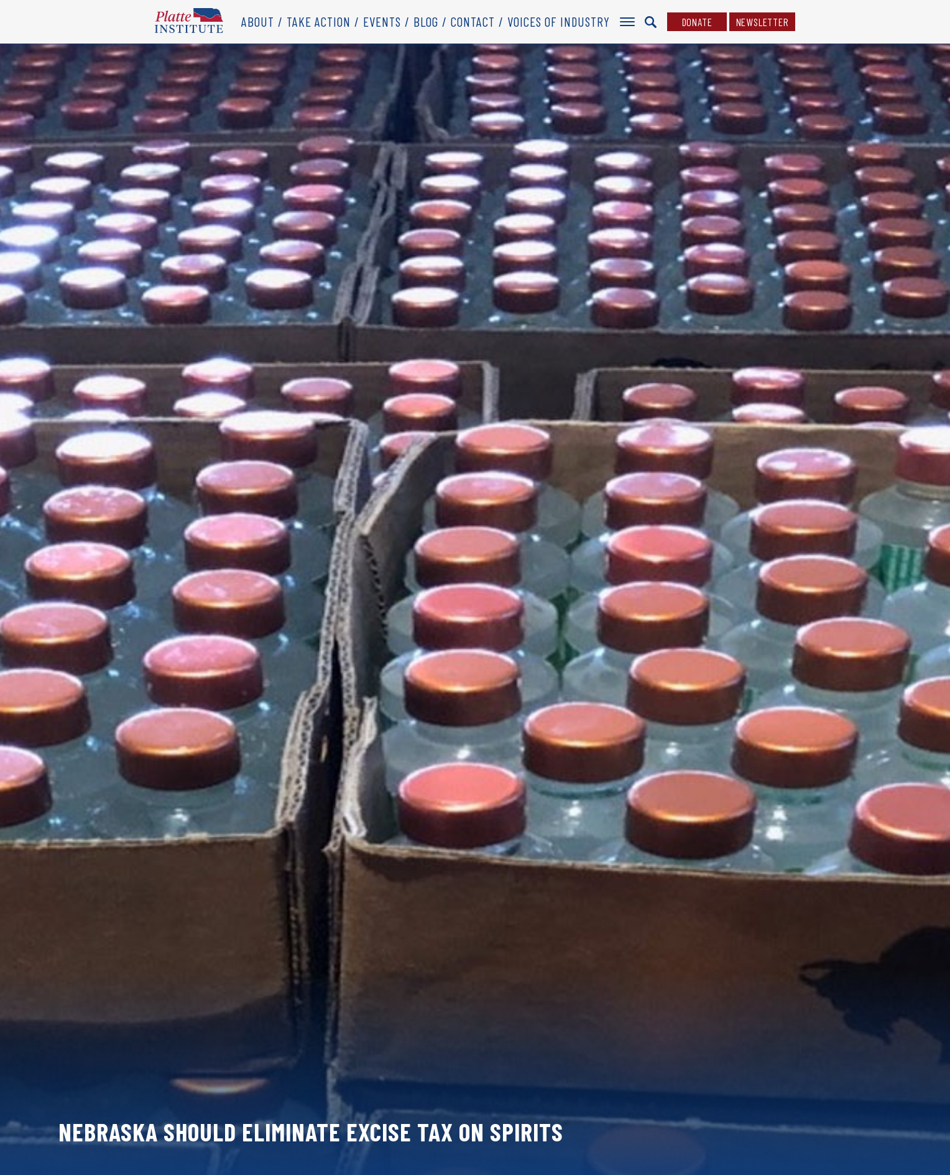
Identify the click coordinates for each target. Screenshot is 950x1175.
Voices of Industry (558, 21)
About (257, 21)
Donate (697, 22)
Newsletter (762, 22)
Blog (425, 21)
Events (382, 21)
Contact (473, 21)
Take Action (319, 21)
